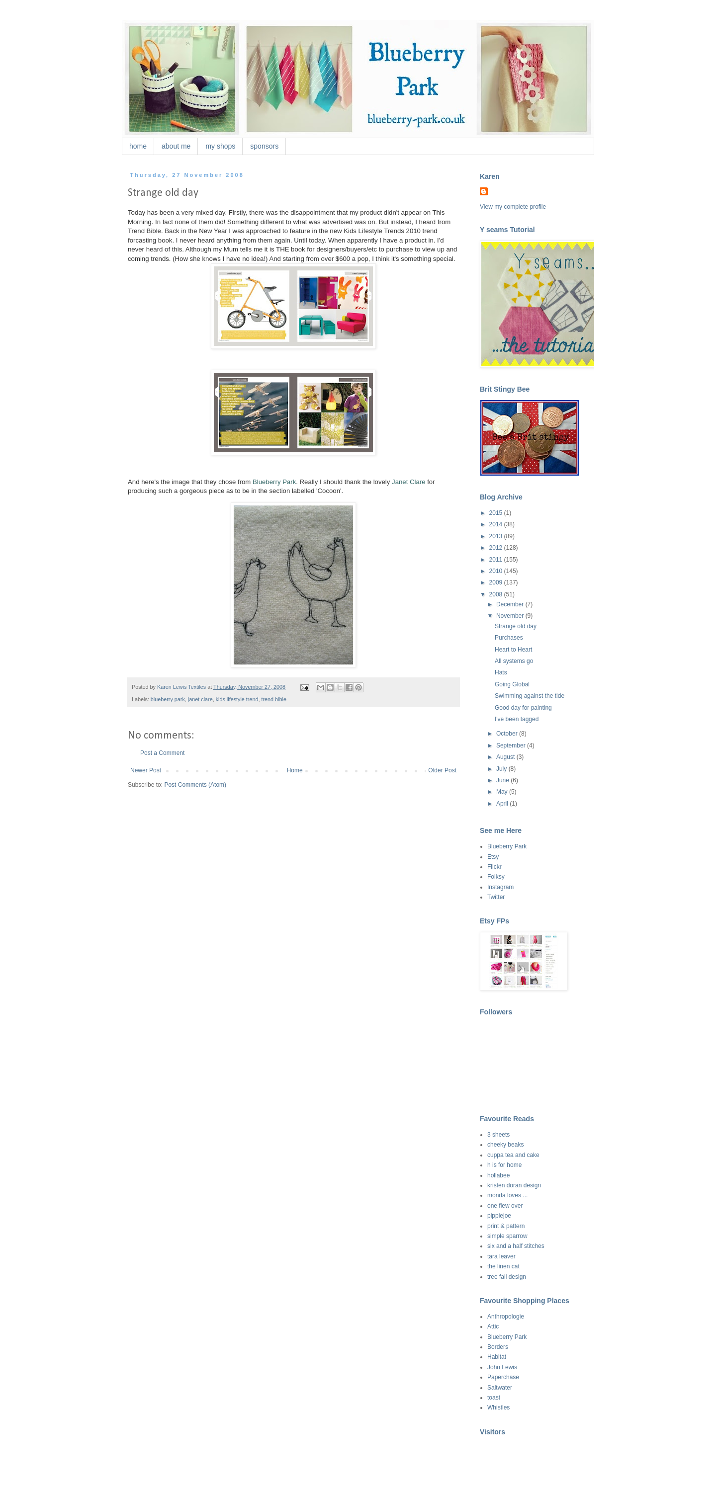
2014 (496, 524)
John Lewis (502, 1367)
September (511, 745)
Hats (501, 672)
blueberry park (168, 699)
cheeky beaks (505, 1144)
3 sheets (498, 1134)
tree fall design (506, 1276)
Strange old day (516, 626)
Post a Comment (162, 752)
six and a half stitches (515, 1245)
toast (493, 1397)
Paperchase (503, 1377)
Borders (497, 1346)
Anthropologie (505, 1316)
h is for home (504, 1164)
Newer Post (145, 770)
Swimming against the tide (529, 695)
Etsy (493, 856)
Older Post (442, 770)
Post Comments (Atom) (195, 784)
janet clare (200, 699)
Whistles (498, 1407)
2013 (496, 536)
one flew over (505, 1205)
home (138, 146)
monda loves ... (507, 1195)
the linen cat (503, 1266)
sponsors (264, 146)
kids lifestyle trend (237, 699)
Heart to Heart (513, 649)
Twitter (496, 897)
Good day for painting (523, 707)
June (503, 780)
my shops (220, 146)
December (511, 604)
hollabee (498, 1175)
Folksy (496, 876)
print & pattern (506, 1226)
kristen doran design (514, 1185)
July (502, 768)
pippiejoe (499, 1215)
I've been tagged (516, 719)
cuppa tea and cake (513, 1155)
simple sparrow (507, 1236)
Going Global (512, 684)
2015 (496, 512)
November (511, 615)
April (503, 803)
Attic (493, 1326)
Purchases (509, 637)
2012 (496, 547)
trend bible (273, 699)
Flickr (494, 866)
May (502, 791)
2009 (496, 582)
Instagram (500, 887)
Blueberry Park (507, 846)
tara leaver (501, 1256)
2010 (496, 571)
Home (295, 770)
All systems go (514, 661)
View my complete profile (513, 206)
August (506, 756)
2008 (496, 594)
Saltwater (499, 1387)
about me (176, 146)
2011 (496, 559)
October (507, 733)
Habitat (496, 1356)
